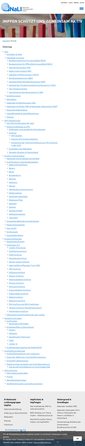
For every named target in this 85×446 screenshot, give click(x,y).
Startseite (6, 41)
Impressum (8, 424)
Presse (76, 3)
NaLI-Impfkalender (37, 406)
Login (70, 3)
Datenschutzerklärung (12, 409)
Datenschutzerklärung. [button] (42, 442)
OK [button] (77, 438)
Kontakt (64, 3)
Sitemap (7, 420)
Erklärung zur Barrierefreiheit (15, 413)
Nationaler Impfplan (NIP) (67, 406)
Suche (82, 3)
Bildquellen (8, 417)
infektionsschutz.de (45, 415)
